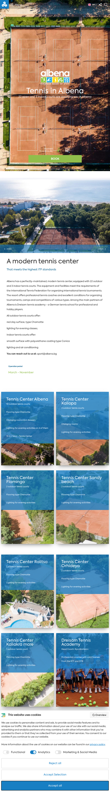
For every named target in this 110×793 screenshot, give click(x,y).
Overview (99, 714)
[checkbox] (13, 752)
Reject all (55, 763)
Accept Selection (55, 774)
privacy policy (97, 744)
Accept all (55, 785)
